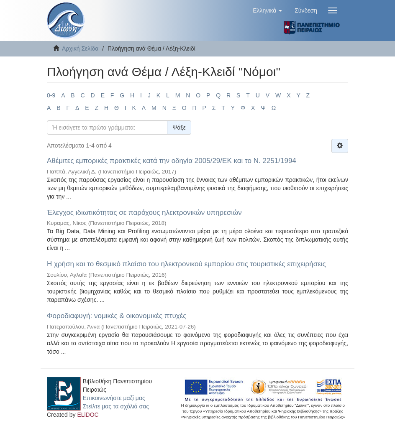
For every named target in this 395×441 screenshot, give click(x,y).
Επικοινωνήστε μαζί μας (114, 398)
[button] (267, 10)
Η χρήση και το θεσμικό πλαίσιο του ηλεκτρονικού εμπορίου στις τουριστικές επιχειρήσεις (186, 264)
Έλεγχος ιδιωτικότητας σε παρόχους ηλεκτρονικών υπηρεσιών (144, 213)
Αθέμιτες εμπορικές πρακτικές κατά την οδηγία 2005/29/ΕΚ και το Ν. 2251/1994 (171, 161)
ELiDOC (87, 414)
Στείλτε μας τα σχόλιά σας (116, 406)
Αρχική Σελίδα (80, 48)
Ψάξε (179, 127)
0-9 (51, 95)
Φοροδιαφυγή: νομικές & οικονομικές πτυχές (116, 316)
